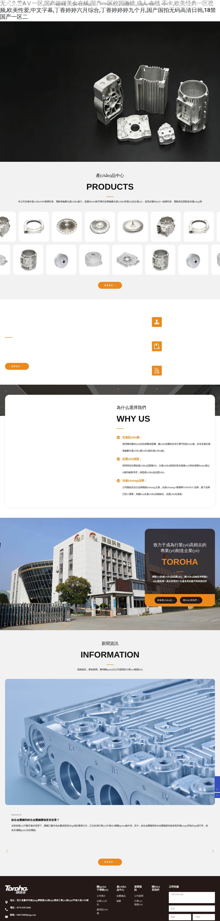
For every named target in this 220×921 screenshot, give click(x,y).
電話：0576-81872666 (20, 908)
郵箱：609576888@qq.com (23, 916)
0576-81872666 (204, 11)
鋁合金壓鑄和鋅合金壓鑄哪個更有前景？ (36, 820)
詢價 (187, 11)
